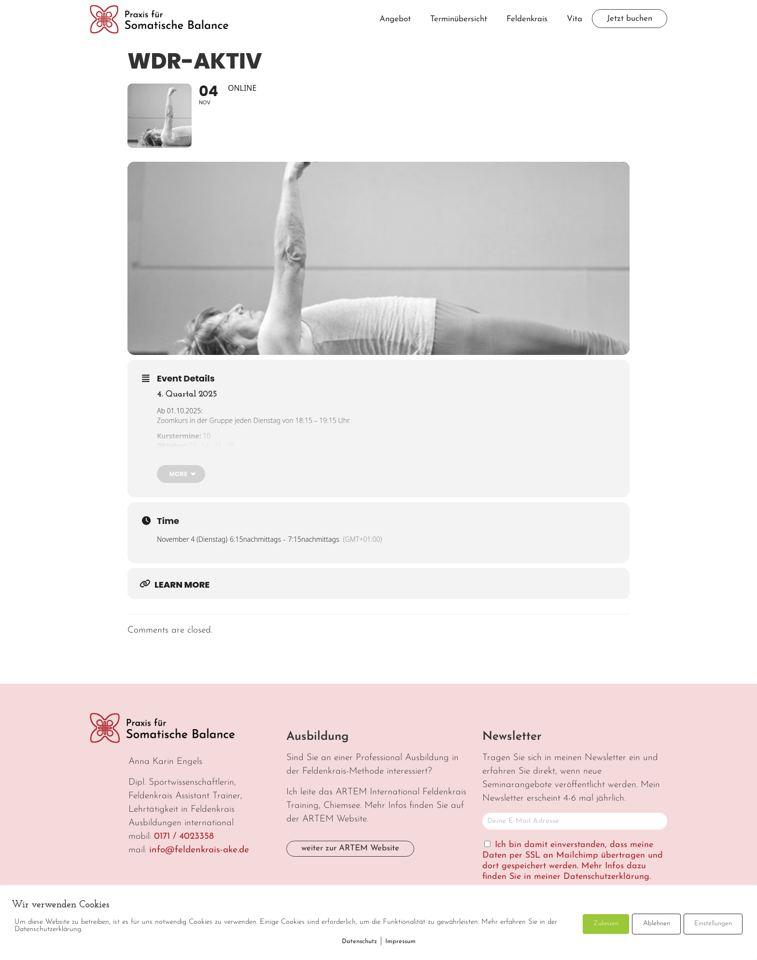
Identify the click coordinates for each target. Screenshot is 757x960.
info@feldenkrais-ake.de (199, 850)
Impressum (400, 941)
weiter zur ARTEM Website (350, 848)
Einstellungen (713, 923)
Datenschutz (359, 941)
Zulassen (605, 923)
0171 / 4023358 (184, 836)
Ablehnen (656, 923)
